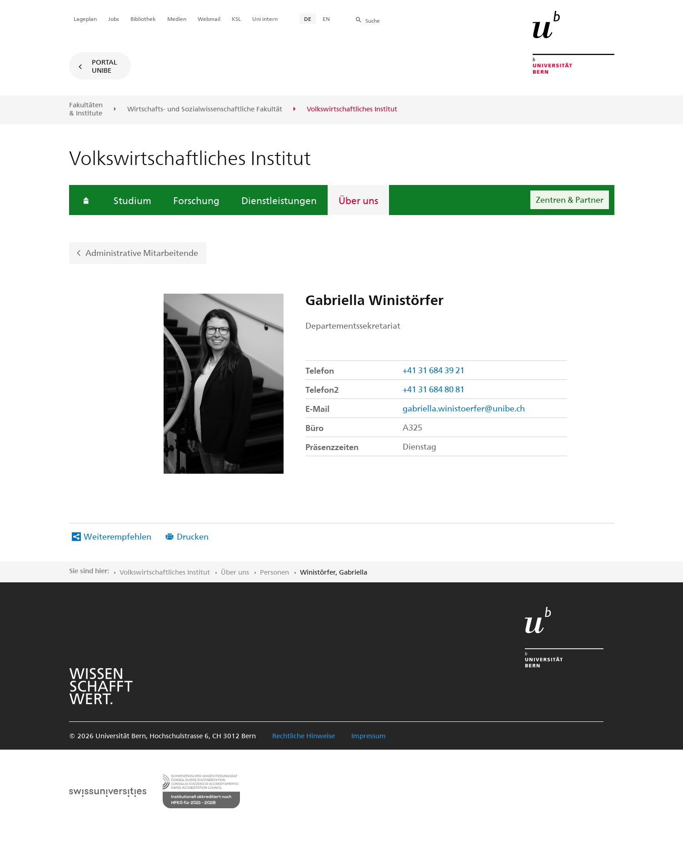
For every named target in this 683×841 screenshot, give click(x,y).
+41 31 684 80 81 (433, 389)
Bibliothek (143, 18)
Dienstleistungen (279, 200)
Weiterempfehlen (117, 536)
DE (307, 18)
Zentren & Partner (569, 199)
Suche (372, 20)
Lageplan (85, 18)
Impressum (368, 735)
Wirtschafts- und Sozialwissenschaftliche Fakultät (204, 109)
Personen (274, 571)
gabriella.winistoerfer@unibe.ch (464, 408)
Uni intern (265, 18)
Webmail (209, 18)
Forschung (196, 200)
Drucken (193, 536)
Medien (176, 18)
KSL (236, 18)
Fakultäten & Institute (86, 109)
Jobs (113, 18)
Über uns (358, 200)
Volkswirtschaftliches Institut (165, 571)
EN (326, 18)
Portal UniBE (104, 66)
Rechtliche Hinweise (303, 735)
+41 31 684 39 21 (433, 369)
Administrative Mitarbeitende (141, 252)
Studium (132, 200)
